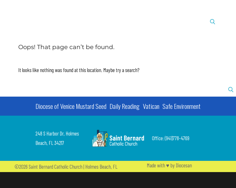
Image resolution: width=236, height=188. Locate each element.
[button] (25, 21)
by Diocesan (181, 165)
